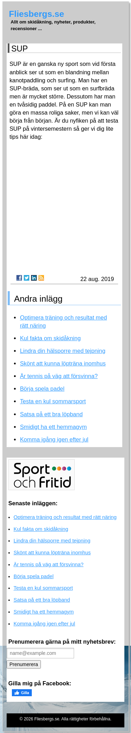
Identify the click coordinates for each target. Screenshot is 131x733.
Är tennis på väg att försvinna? (58, 376)
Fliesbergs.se (36, 14)
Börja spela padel (42, 388)
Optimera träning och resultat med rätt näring (65, 517)
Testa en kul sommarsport (53, 401)
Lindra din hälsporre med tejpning (62, 351)
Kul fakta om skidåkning (50, 338)
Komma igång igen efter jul (54, 439)
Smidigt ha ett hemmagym (53, 427)
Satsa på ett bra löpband (51, 414)
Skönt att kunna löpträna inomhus (62, 363)
